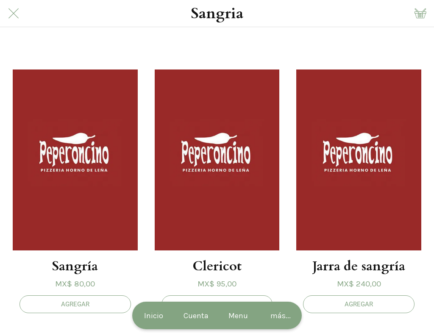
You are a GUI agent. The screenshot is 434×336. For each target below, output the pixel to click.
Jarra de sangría (358, 266)
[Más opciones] (280, 315)
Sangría (75, 266)
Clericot (217, 266)
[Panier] (420, 13)
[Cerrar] (13, 13)
